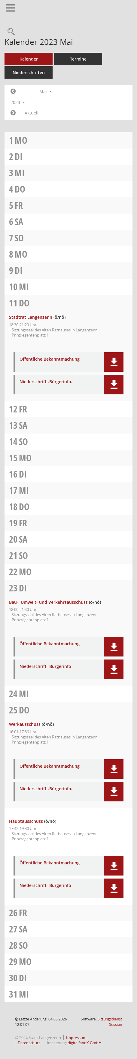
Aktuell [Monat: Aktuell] (31, 113)
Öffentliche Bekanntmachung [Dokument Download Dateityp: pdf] (50, 359)
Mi (20, 173)
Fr (19, 205)
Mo (21, 140)
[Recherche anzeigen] (10, 32)
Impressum (76, 1037)
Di (19, 156)
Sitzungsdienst (110, 1022)
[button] (113, 362)
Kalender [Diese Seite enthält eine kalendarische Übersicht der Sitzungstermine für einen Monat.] (29, 59)
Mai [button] (45, 91)
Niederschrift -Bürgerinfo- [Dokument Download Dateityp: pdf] (46, 381)
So (19, 238)
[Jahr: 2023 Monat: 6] (13, 113)
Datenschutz (29, 1042)
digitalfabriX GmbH (85, 1042)
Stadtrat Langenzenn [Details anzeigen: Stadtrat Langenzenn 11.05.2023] (30, 317)
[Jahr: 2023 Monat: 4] (13, 91)
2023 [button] (18, 102)
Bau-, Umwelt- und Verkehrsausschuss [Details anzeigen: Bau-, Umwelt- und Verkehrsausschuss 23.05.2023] (48, 602)
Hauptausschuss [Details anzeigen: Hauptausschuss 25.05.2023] (26, 821)
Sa (19, 221)
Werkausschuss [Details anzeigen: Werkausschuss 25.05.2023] (25, 724)
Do (20, 189)
